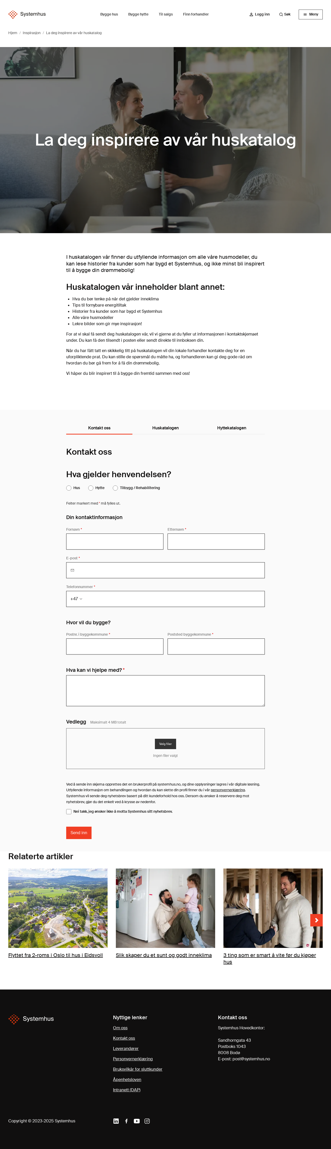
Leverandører (126, 1048)
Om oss (120, 1028)
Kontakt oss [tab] (99, 428)
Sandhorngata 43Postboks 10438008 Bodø (234, 1046)
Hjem (12, 33)
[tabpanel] (165, 643)
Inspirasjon (32, 33)
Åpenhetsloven (127, 1079)
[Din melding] (165, 690)
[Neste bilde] (316, 920)
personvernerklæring (228, 790)
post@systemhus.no (251, 1059)
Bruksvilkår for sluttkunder (137, 1069)
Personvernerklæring (133, 1059)
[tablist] (165, 428)
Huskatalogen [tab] (165, 428)
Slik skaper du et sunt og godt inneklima (164, 955)
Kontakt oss (124, 1038)
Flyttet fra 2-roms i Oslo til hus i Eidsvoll (55, 955)
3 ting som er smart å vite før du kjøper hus (269, 958)
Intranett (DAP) (126, 1090)
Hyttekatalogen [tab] (231, 428)
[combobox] (287, 14)
